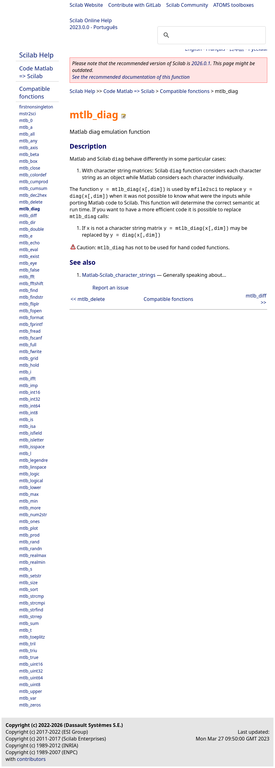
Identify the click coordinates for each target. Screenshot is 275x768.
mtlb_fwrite (30, 351)
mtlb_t (25, 630)
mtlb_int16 (29, 392)
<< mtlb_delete (88, 299)
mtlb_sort (28, 589)
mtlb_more (30, 508)
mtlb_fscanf (30, 338)
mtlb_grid (28, 358)
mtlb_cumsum (33, 188)
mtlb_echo (29, 243)
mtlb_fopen (30, 311)
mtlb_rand (29, 542)
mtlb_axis (28, 147)
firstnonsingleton (36, 107)
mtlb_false (29, 270)
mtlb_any (28, 141)
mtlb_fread (30, 331)
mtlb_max (29, 494)
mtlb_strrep (30, 616)
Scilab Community (187, 5)
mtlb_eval (28, 249)
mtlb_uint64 (31, 678)
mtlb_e (25, 236)
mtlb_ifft (27, 379)
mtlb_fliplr (29, 304)
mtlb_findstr (31, 297)
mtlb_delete (30, 202)
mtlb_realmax (32, 555)
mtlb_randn (30, 548)
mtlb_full (28, 345)
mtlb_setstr (30, 576)
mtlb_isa (27, 426)
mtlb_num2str (33, 514)
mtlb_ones (29, 521)
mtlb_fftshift (31, 283)
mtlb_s (25, 569)
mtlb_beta (29, 154)
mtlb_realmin (32, 562)
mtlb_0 (25, 120)
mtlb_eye (28, 263)
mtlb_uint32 (31, 671)
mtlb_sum (29, 623)
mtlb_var (28, 698)
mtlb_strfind (31, 610)
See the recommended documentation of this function (131, 77)
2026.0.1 (200, 63)
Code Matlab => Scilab (36, 72)
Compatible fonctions (34, 92)
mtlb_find (28, 290)
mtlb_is (26, 419)
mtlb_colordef (32, 175)
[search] (210, 35)
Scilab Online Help (91, 20)
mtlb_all (27, 134)
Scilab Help (36, 54)
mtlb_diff (28, 215)
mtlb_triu (28, 650)
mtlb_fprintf (31, 324)
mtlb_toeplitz (32, 637)
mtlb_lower (30, 487)
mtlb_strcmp (31, 596)
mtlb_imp (28, 385)
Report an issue (110, 287)
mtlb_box (28, 161)
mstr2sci (27, 113)
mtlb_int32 (29, 399)
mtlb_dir (27, 222)
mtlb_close (29, 168)
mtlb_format (31, 317)
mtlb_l (25, 453)
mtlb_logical (31, 480)
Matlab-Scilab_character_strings (119, 275)
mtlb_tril (27, 644)
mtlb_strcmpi (32, 603)
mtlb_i (25, 372)
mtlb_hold (29, 365)
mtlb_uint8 (30, 684)
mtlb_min (28, 501)
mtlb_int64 (29, 406)
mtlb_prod (29, 535)
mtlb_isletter (31, 440)
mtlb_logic (29, 474)
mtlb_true (28, 657)
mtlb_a (25, 127)
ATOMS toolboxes (233, 5)
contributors (31, 759)
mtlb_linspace (32, 467)
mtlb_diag (29, 209)
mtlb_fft (27, 277)
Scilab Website (86, 5)
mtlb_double (31, 229)
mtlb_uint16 (31, 664)
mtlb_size (28, 582)
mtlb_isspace (32, 446)
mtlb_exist (29, 256)
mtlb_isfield (30, 433)
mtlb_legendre (33, 460)
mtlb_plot (28, 528)
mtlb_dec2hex (33, 195)
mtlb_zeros (30, 705)
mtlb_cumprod (33, 181)
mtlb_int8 (28, 413)
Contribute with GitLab (134, 5)
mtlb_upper (30, 691)
